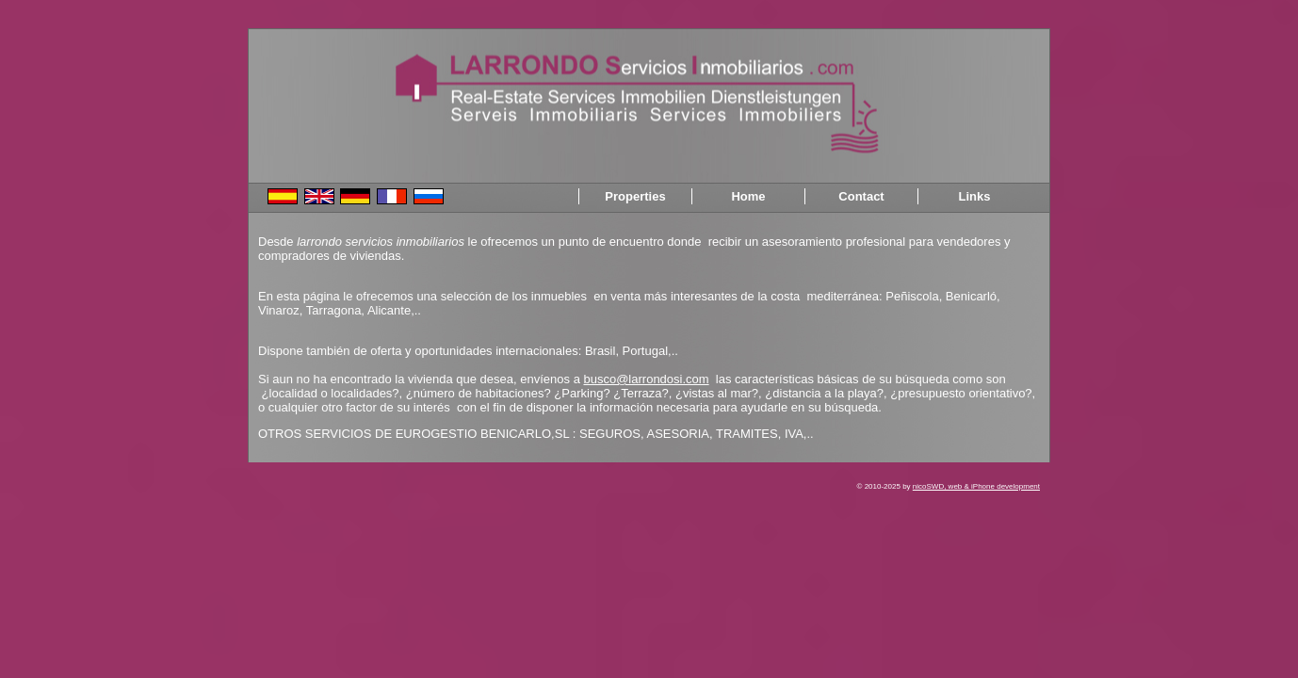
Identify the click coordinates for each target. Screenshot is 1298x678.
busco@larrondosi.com (645, 379)
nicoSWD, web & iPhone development (976, 486)
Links (975, 196)
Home (748, 196)
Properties (635, 196)
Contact (861, 196)
